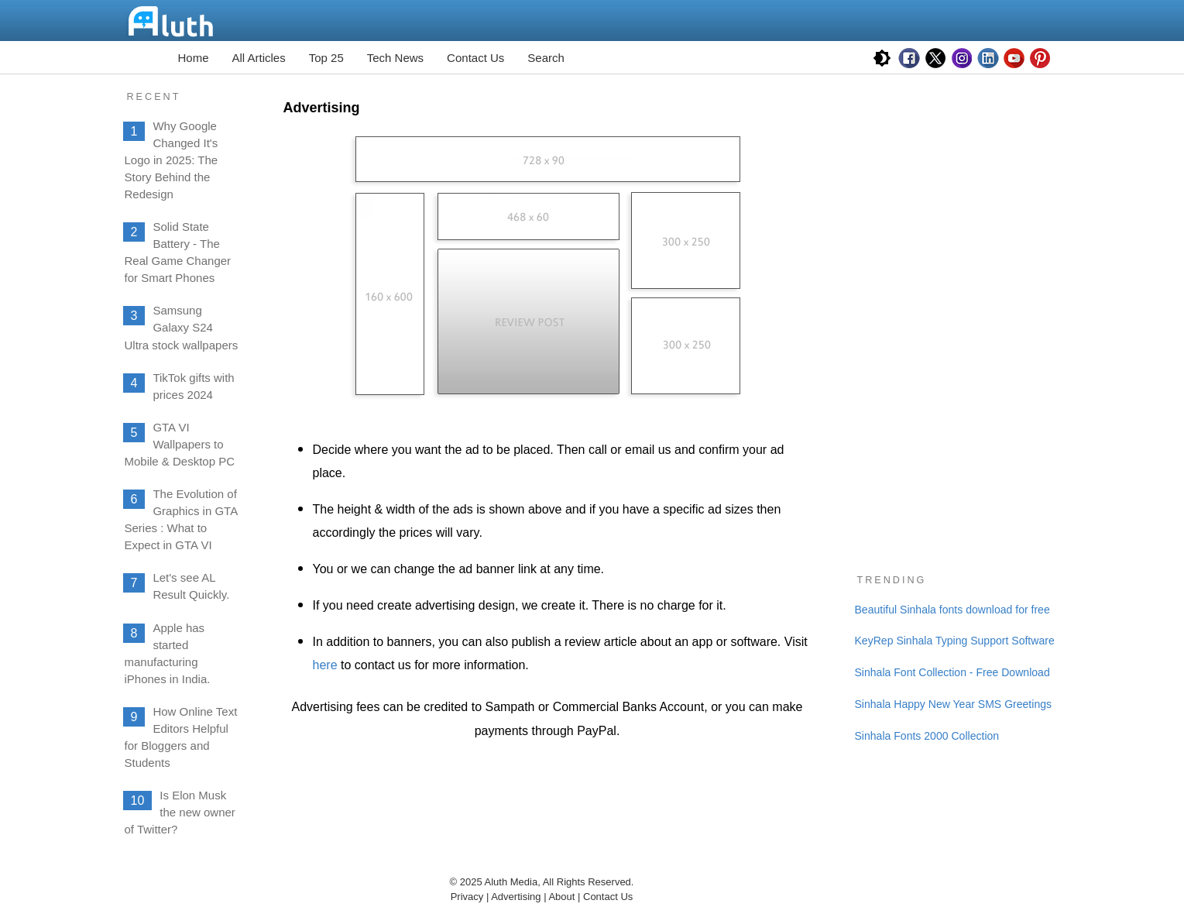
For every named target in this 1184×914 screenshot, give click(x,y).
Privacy (467, 896)
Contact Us (475, 57)
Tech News (395, 57)
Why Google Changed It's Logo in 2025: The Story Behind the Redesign (171, 160)
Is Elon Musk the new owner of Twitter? (180, 812)
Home (193, 57)
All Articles (259, 57)
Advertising (516, 896)
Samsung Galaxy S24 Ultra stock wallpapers (182, 327)
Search (546, 57)
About (563, 896)
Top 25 (326, 57)
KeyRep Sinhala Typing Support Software (955, 640)
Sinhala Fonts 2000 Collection (927, 736)
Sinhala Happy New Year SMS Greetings (953, 704)
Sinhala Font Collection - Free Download (952, 672)
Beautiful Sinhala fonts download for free (952, 609)
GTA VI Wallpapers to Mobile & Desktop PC (180, 444)
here (325, 665)
